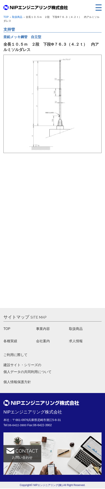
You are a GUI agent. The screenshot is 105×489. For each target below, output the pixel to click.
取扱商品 (17, 17)
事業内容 (43, 329)
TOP (7, 329)
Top (6, 17)
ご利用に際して (15, 355)
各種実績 (10, 341)
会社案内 (43, 341)
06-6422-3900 (17, 425)
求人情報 (76, 341)
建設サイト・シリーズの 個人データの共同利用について (27, 369)
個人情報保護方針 (17, 382)
